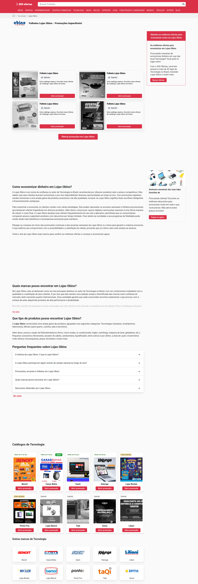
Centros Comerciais (61, 10)
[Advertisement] (78, 47)
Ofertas (29, 10)
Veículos (160, 10)
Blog (178, 10)
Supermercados (42, 10)
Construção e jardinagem (131, 10)
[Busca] (184, 4)
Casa (115, 10)
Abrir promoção (57, 96)
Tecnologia (78, 10)
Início (20, 10)
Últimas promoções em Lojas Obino (78, 136)
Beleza (96, 10)
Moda (88, 10)
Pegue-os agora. (157, 217)
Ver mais (15, 312)
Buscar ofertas (158, 80)
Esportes (106, 10)
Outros (170, 10)
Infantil (150, 10)
